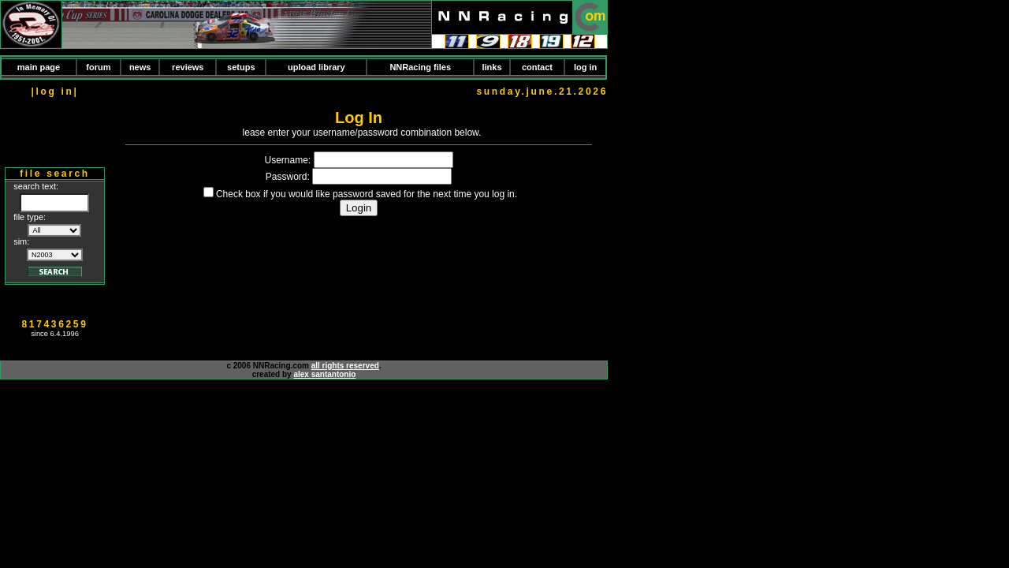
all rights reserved (345, 365)
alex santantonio (324, 374)
